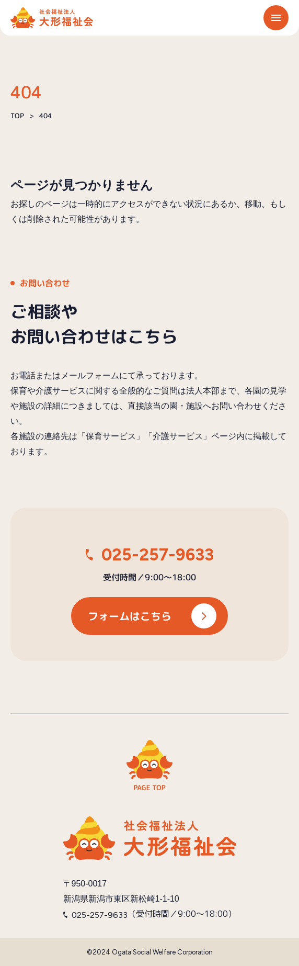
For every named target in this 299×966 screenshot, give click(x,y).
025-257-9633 (157, 555)
